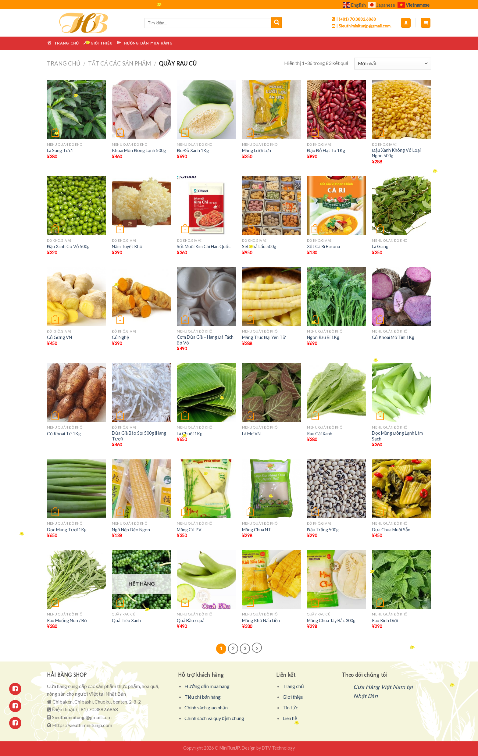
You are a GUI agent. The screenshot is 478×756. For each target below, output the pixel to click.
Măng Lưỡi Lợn (256, 150)
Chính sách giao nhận (206, 707)
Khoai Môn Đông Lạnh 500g (139, 150)
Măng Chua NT (256, 529)
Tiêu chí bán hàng (202, 697)
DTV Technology (278, 748)
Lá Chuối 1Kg (189, 433)
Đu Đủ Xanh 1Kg (193, 150)
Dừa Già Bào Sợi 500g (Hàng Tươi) (139, 435)
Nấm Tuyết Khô (127, 246)
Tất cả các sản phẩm (119, 63)
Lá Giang (380, 246)
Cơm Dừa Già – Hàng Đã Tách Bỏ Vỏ (205, 339)
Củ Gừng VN (59, 337)
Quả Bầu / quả (191, 620)
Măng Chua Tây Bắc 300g (331, 620)
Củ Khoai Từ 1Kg (64, 433)
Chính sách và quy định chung (214, 718)
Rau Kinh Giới (385, 620)
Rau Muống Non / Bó (67, 620)
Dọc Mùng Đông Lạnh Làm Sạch (397, 435)
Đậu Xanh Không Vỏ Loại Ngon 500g (396, 153)
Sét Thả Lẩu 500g (259, 246)
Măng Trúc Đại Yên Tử (264, 337)
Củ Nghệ (120, 337)
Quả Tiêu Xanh (126, 620)
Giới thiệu (293, 697)
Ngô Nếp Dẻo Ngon (131, 529)
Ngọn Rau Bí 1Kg (323, 337)
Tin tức (290, 707)
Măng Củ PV (189, 529)
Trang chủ (63, 63)
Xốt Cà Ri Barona (323, 246)
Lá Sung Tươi (60, 150)
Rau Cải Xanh (319, 433)
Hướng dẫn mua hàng (207, 686)
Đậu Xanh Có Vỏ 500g (68, 246)
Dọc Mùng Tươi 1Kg (67, 529)
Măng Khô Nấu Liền (261, 620)
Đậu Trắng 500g (322, 529)
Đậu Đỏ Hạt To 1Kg (326, 150)
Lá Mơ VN (251, 433)
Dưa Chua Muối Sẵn (391, 529)
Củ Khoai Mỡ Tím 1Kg (393, 337)
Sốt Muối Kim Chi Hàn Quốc (203, 246)
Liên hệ (290, 718)
